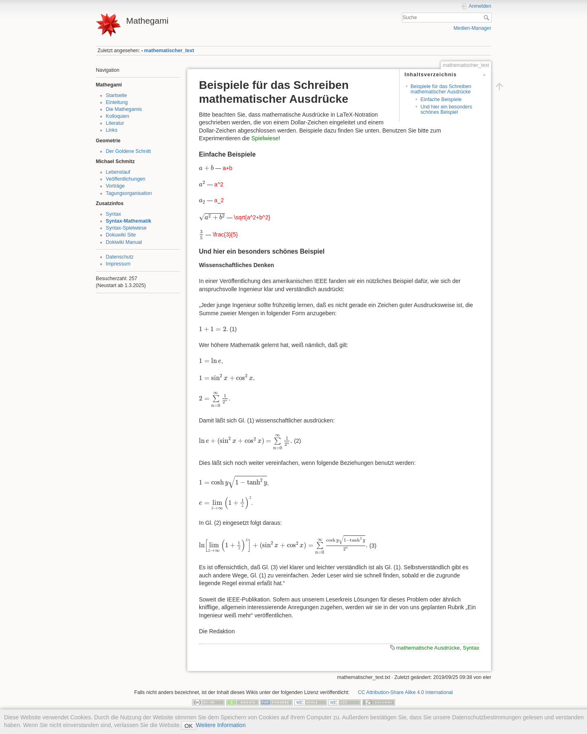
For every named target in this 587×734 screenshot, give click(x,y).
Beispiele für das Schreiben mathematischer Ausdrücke (440, 89)
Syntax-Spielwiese (126, 228)
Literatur (115, 123)
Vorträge (115, 186)
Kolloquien (117, 116)
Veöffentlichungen (126, 179)
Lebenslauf (118, 172)
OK (189, 726)
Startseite (116, 95)
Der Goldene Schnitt (128, 151)
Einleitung (117, 102)
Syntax (113, 214)
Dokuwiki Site (121, 235)
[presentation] (206, 167)
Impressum (118, 264)
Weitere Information (221, 725)
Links (112, 130)
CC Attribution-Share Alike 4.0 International (405, 692)
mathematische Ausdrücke (428, 648)
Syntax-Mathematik (129, 221)
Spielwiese (264, 138)
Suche (487, 17)
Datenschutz (120, 257)
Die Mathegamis (124, 109)
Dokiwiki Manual (124, 242)
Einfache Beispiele (440, 99)
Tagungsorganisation (129, 193)
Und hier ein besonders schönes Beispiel (446, 109)
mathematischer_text (169, 50)
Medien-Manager (472, 28)
